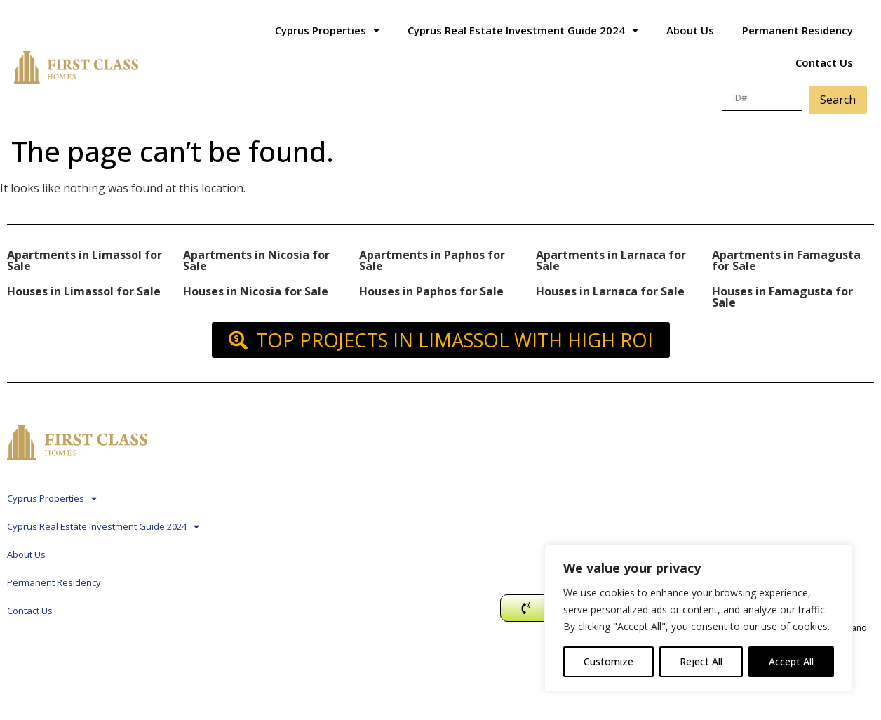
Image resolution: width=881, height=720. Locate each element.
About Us (690, 30)
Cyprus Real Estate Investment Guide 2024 (523, 30)
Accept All (791, 661)
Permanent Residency (797, 30)
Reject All (701, 661)
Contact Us (824, 62)
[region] (698, 618)
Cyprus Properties (327, 30)
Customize (608, 661)
